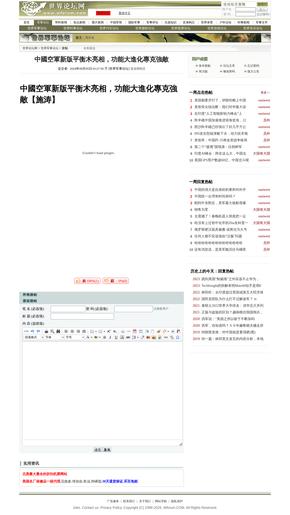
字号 (69, 337)
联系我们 (129, 501)
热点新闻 (79, 22)
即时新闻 (61, 22)
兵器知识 (170, 22)
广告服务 (113, 501)
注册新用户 (161, 308)
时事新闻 (243, 22)
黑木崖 (89, 37)
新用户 (262, 4)
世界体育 (207, 22)
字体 (48, 337)
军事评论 (152, 22)
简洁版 (203, 71)
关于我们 (145, 501)
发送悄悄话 (137, 68)
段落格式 (31, 337)
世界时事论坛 (73, 28)
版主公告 (253, 71)
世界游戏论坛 (217, 28)
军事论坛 (43, 22)
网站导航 (161, 501)
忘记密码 (253, 65)
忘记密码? (263, 14)
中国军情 (116, 22)
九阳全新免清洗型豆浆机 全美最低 (85, 48)
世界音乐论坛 (252, 28)
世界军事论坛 (37, 28)
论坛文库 (229, 65)
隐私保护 (177, 501)
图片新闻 (98, 22)
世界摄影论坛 (145, 28)
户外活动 (225, 22)
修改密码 (229, 71)
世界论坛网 (30, 48)
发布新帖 (205, 65)
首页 (26, 22)
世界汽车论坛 (109, 28)
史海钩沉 (189, 22)
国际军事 (134, 22)
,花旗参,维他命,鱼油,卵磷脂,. (80, 481)
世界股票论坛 (180, 28)
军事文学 (262, 22)
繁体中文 (124, 13)
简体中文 (103, 13)
